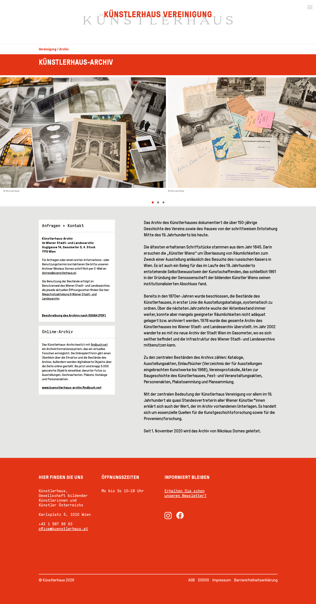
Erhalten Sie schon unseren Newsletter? (185, 493)
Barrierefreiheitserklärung (256, 580)
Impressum (221, 580)
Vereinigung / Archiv (54, 49)
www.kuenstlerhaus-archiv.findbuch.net (72, 387)
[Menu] (310, 7)
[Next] (237, 140)
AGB (191, 580)
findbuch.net (99, 344)
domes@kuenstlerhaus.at (59, 273)
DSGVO (203, 580)
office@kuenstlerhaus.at (63, 528)
